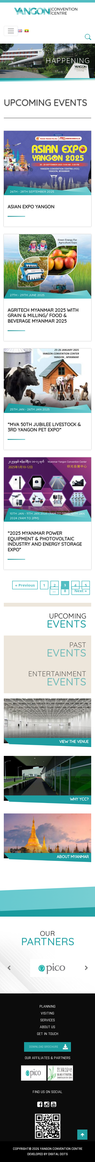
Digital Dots (58, 1154)
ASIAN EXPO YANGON (31, 207)
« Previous (25, 585)
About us (47, 1027)
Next (86, 968)
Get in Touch (47, 1034)
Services (47, 1020)
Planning (47, 1006)
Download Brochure (43, 1047)
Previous (8, 968)
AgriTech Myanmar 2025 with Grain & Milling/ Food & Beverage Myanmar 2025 (43, 315)
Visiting (47, 1013)
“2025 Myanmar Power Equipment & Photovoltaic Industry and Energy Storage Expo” (45, 541)
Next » (80, 590)
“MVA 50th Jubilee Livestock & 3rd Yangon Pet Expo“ (44, 427)
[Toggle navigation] (11, 31)
